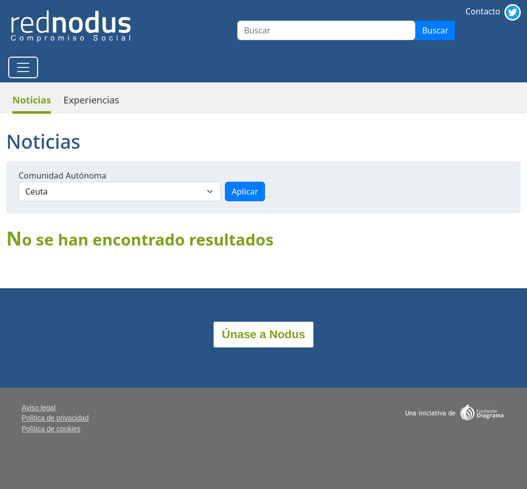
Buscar (435, 30)
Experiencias (91, 99)
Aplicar (245, 191)
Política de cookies (51, 429)
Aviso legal (39, 408)
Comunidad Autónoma (63, 175)
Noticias (31, 99)
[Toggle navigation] (23, 67)
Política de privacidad (55, 418)
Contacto (482, 11)
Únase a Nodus (263, 334)
